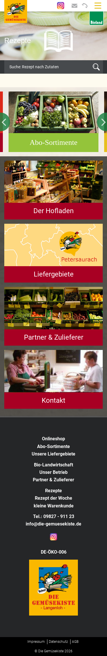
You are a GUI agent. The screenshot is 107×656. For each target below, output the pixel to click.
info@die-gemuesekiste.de (53, 524)
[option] (53, 35)
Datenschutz (58, 642)
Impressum (36, 642)
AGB (75, 642)
